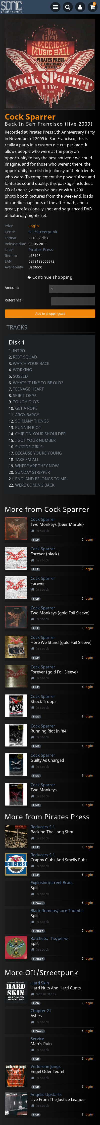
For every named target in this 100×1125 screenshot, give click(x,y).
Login (34, 225)
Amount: (12, 287)
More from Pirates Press (47, 816)
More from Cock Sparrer (47, 509)
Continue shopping (50, 277)
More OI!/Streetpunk (41, 972)
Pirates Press (41, 249)
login (89, 539)
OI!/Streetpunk (43, 231)
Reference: (14, 300)
